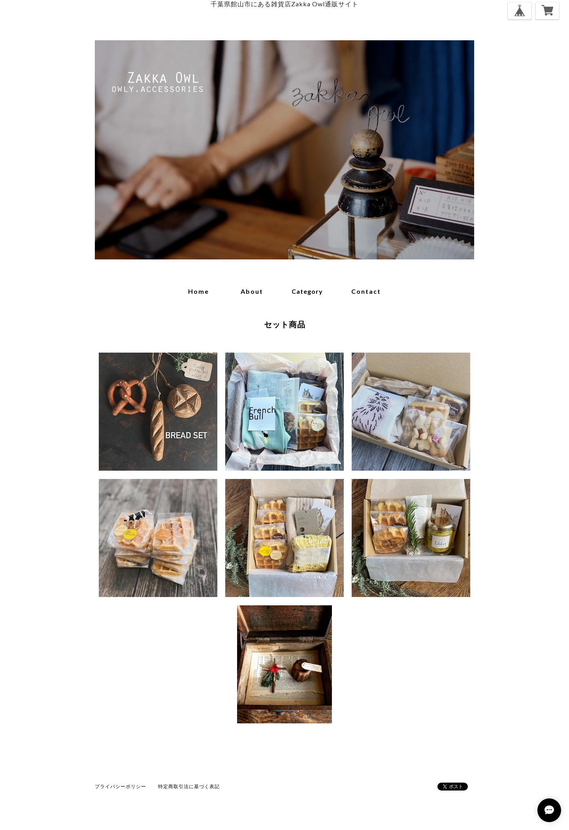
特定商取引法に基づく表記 (189, 786)
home (198, 291)
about (252, 291)
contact (366, 291)
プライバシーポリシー (120, 786)
